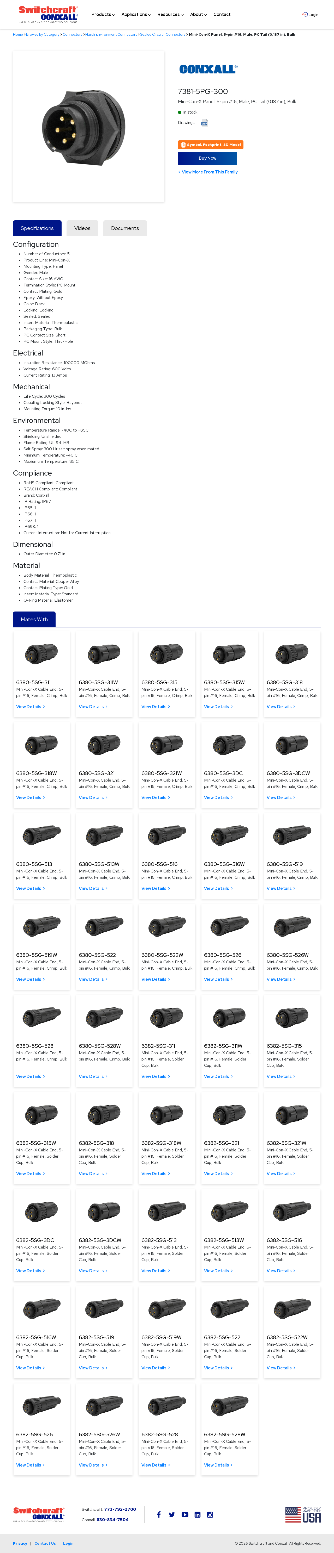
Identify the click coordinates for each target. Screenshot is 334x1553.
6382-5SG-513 (159, 1240)
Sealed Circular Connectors (162, 34)
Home (18, 34)
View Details (28, 706)
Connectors (72, 34)
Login (68, 1543)
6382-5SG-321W (286, 1143)
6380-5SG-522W (162, 955)
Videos (82, 228)
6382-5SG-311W (223, 1046)
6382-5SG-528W (224, 1434)
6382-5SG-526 (34, 1434)
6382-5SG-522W (287, 1337)
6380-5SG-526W (288, 955)
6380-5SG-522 (97, 955)
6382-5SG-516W (36, 1337)
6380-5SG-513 (34, 864)
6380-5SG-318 (285, 682)
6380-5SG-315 (159, 682)
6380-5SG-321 (97, 773)
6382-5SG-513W (224, 1240)
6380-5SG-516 (159, 864)
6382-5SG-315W (36, 1143)
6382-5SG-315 (284, 1046)
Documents (125, 228)
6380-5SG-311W (98, 682)
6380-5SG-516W (224, 864)
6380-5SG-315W (224, 682)
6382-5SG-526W (99, 1434)
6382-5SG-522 (222, 1337)
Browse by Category (42, 34)
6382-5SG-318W (161, 1143)
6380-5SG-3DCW (288, 773)
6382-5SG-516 (284, 1240)
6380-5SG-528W (100, 1046)
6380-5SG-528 (34, 1046)
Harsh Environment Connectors (111, 34)
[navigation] (161, 14)
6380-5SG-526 (222, 955)
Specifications (37, 228)
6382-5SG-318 (96, 1143)
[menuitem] (101, 14)
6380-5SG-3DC (223, 773)
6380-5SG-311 (33, 682)
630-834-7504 (113, 1520)
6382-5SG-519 (96, 1337)
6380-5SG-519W (36, 955)
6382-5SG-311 (158, 1046)
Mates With (34, 619)
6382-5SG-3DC (35, 1240)
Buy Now (207, 158)
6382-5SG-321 (221, 1143)
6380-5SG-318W (36, 773)
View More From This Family (210, 172)
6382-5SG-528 (159, 1434)
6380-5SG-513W (99, 864)
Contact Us (45, 1543)
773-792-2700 (120, 1509)
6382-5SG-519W (161, 1337)
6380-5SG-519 (285, 864)
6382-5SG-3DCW (100, 1240)
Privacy (20, 1543)
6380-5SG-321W (161, 773)
